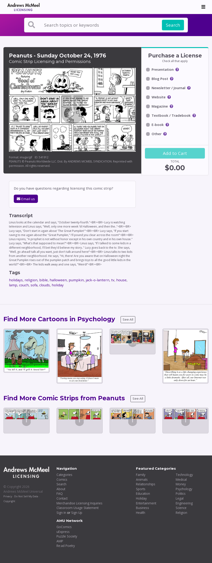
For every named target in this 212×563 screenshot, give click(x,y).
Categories (64, 474)
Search (173, 25)
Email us (26, 198)
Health (140, 512)
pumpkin (76, 280)
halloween (58, 280)
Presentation (163, 69)
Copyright (9, 501)
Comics (62, 479)
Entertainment (146, 503)
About (61, 489)
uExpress (63, 531)
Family (140, 474)
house (121, 280)
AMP (60, 541)
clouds (44, 285)
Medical (181, 479)
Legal (180, 498)
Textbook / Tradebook (171, 115)
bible (43, 280)
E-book (158, 124)
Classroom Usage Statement (78, 508)
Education (143, 493)
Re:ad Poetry (66, 545)
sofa (34, 285)
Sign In (61, 512)
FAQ (60, 493)
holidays (16, 280)
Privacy (7, 496)
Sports (140, 489)
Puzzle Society (67, 536)
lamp (13, 285)
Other (156, 133)
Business (142, 508)
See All (128, 319)
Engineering (184, 503)
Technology (184, 474)
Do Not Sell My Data (26, 496)
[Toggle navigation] (203, 6)
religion (31, 280)
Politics (181, 493)
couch (24, 285)
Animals (142, 479)
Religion (181, 512)
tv (112, 280)
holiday (58, 285)
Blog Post (160, 78)
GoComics (64, 527)
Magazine (160, 106)
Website (159, 97)
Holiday (141, 498)
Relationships (145, 484)
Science (181, 508)
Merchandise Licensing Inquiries (79, 503)
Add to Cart (175, 153)
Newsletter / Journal (168, 87)
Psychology (184, 489)
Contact (62, 498)
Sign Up (76, 512)
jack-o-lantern (97, 280)
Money (181, 484)
